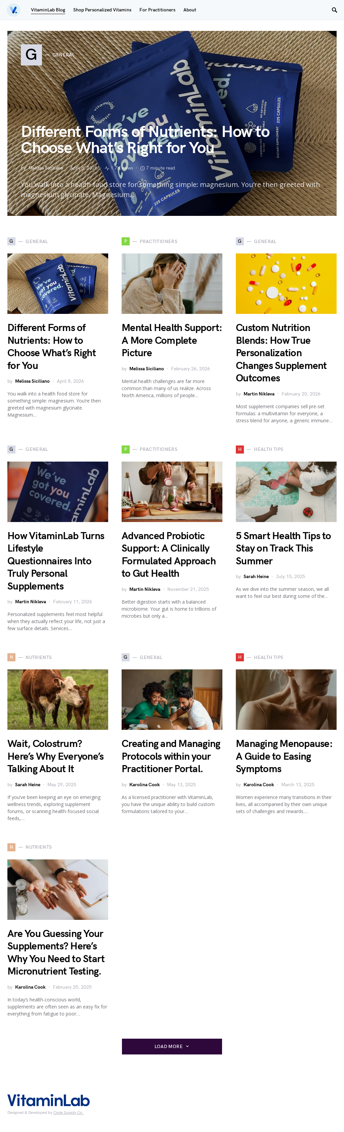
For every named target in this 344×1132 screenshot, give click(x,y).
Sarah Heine (256, 576)
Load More (169, 1046)
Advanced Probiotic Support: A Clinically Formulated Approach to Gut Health (169, 555)
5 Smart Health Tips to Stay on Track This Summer (283, 548)
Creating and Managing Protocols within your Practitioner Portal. (171, 756)
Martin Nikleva (259, 394)
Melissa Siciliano (46, 168)
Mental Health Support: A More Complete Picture (172, 340)
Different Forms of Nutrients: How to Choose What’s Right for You (145, 140)
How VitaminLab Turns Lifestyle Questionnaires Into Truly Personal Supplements (55, 561)
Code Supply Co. (68, 1112)
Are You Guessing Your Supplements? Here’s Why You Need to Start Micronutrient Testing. (55, 953)
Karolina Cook (144, 785)
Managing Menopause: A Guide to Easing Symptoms (284, 756)
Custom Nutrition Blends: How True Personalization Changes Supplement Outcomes (281, 353)
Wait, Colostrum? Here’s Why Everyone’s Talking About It (55, 756)
